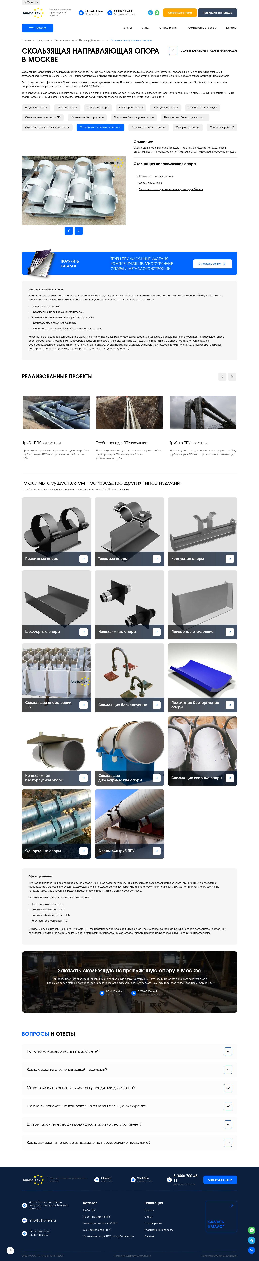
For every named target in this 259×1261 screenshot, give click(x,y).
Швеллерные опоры (131, 108)
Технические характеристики (156, 176)
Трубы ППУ (89, 1210)
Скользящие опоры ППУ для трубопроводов (203, 51)
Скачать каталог (221, 1216)
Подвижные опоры (36, 108)
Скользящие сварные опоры (148, 127)
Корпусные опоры (98, 108)
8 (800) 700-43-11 (123, 11)
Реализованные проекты (201, 28)
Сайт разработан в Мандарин (219, 1256)
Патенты (127, 28)
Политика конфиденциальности (132, 1256)
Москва (31, 2)
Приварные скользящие (202, 108)
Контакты (231, 28)
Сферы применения (150, 183)
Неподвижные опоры (165, 108)
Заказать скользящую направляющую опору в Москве (171, 189)
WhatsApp (143, 1178)
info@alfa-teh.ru (94, 11)
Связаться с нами (180, 12)
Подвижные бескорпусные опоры (134, 117)
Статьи (146, 28)
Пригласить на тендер (217, 12)
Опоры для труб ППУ (222, 127)
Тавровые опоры (67, 108)
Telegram (106, 1178)
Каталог (37, 28)
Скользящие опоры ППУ (97, 1230)
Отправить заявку (212, 263)
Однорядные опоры (187, 127)
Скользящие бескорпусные (87, 117)
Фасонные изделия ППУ (96, 1217)
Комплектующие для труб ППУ (100, 1223)
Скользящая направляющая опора (100, 127)
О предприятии (168, 28)
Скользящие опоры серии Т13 (42, 117)
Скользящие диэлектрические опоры (47, 127)
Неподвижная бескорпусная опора (185, 117)
